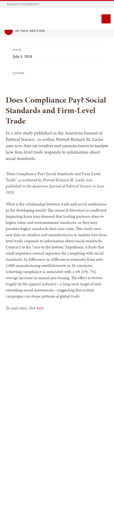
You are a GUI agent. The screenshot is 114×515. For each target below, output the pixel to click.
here (40, 308)
